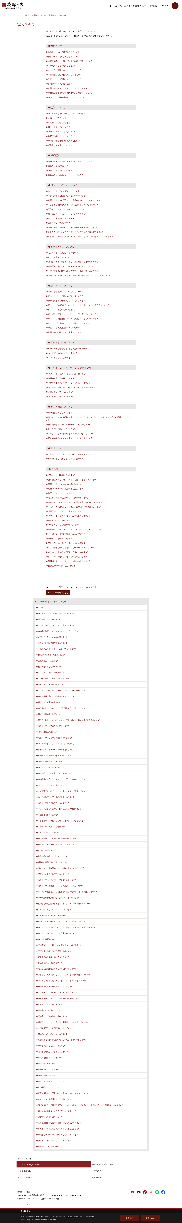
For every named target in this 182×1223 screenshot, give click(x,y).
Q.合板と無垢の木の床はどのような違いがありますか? (69, 61)
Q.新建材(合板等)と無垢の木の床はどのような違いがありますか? (61, 1040)
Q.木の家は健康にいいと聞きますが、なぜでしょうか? (69, 93)
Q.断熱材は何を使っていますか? (59, 145)
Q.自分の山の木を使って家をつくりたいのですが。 (56, 844)
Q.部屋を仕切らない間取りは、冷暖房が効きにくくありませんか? (73, 200)
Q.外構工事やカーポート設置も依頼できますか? (66, 511)
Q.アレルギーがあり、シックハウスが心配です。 (55, 744)
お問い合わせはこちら (59, 593)
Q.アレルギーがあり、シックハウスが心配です (65, 543)
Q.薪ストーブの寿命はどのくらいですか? (63, 328)
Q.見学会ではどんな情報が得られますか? (63, 525)
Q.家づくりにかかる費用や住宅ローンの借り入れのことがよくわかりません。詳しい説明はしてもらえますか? (79, 1105)
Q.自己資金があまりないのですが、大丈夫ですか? (56, 1111)
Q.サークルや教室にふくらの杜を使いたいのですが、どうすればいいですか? (78, 275)
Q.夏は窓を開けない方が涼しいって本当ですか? (66, 114)
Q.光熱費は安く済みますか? (47, 661)
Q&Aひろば (40, 607)
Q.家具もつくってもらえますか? (59, 520)
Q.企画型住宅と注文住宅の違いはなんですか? (65, 534)
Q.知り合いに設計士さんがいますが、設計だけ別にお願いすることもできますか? (80, 237)
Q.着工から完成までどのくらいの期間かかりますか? (68, 498)
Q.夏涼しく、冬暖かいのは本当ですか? (51, 637)
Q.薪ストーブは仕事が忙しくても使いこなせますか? (68, 323)
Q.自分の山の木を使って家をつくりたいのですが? (67, 552)
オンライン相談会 (25, 1177)
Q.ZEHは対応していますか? (58, 127)
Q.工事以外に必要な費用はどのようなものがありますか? (70, 434)
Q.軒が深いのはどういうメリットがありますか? (66, 214)
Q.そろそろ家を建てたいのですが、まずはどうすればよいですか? (73, 507)
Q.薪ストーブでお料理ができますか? (61, 310)
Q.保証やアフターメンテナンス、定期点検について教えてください (74, 529)
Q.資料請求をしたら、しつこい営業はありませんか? (68, 561)
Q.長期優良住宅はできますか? (59, 123)
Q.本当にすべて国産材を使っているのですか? (65, 97)
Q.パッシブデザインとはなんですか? (61, 132)
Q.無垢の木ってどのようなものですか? (62, 57)
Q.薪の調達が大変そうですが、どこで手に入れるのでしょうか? (73, 314)
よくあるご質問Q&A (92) (28, 1164)
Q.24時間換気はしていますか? (59, 136)
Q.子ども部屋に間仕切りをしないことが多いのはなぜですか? (72, 205)
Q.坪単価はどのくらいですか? (59, 413)
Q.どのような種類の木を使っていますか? (63, 70)
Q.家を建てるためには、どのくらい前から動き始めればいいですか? (74, 502)
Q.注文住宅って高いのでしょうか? (60, 429)
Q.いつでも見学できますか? (58, 257)
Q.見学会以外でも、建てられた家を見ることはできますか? (71, 480)
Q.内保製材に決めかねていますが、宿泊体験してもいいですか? (72, 266)
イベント (107, 5)
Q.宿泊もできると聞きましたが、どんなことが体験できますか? (72, 262)
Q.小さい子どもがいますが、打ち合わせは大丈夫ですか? (70, 548)
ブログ (165, 5)
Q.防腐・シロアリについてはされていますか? (54, 738)
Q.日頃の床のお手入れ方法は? (59, 84)
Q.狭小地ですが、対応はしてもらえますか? (64, 459)
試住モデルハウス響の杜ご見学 (130, 5)
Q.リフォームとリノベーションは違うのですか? (66, 374)
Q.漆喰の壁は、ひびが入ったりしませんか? (64, 175)
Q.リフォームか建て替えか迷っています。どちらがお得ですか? (72, 387)
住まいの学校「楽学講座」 (103, 1164)
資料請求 (154, 5)
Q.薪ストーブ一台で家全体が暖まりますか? (64, 296)
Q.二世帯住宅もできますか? (58, 223)
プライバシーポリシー (74, 1217)
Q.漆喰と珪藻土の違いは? (57, 166)
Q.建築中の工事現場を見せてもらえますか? (64, 489)
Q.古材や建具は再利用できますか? (60, 378)
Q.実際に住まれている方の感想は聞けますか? (65, 484)
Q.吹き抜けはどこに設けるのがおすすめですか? (66, 196)
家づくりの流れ (24, 1171)
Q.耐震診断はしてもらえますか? (59, 392)
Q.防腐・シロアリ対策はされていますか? (63, 79)
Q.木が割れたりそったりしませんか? (61, 66)
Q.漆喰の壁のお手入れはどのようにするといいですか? (69, 162)
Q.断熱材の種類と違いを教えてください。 (64, 141)
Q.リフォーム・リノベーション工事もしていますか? (68, 516)
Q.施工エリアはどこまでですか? (59, 493)
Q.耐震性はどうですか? (56, 118)
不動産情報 (96, 1177)
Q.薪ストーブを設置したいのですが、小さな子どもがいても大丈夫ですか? (77, 305)
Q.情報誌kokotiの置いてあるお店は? (61, 566)
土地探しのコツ (98, 1171)
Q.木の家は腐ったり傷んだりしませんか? (63, 75)
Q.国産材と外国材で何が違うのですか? (62, 52)
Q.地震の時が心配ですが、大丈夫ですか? (63, 332)
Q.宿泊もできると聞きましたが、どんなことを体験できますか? (61, 921)
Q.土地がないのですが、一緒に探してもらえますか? (68, 454)
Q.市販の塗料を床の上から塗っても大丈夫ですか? (67, 88)
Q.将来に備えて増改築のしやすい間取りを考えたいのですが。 (72, 227)
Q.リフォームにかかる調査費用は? (60, 396)
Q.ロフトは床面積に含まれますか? (60, 218)
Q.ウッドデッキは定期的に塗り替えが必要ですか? (67, 349)
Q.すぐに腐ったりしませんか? (59, 358)
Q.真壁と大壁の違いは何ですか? (59, 171)
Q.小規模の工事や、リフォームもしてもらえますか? (68, 383)
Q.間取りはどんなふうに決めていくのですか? (65, 209)
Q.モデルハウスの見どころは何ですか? (62, 253)
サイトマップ (23, 1204)
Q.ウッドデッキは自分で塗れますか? (61, 353)
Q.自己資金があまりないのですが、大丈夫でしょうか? (69, 425)
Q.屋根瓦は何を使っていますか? (59, 539)
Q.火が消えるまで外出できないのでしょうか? (65, 301)
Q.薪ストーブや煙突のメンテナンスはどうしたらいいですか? (72, 319)
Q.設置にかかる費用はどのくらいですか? (63, 292)
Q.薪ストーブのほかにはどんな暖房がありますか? (67, 557)
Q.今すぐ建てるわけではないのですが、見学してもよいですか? (72, 271)
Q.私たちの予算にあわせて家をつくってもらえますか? (69, 438)
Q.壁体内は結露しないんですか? (49, 667)
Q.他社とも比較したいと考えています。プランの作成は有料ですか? (74, 232)
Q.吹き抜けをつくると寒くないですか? (62, 191)
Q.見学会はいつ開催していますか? (60, 475)
